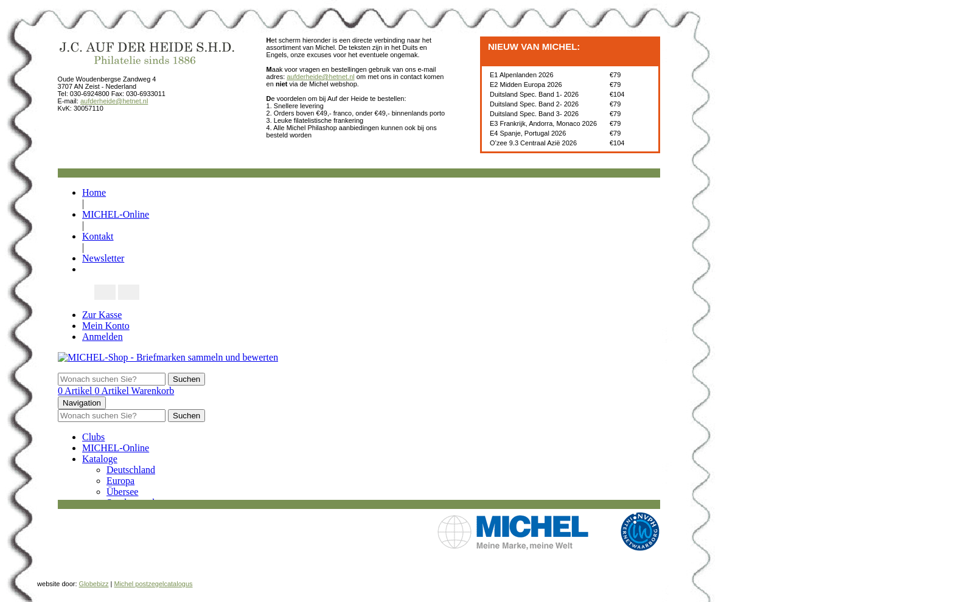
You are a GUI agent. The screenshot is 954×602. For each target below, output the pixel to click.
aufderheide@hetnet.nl (114, 101)
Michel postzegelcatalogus (153, 583)
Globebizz (94, 583)
